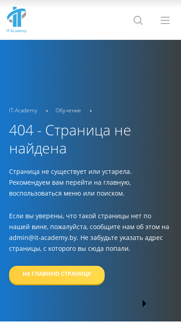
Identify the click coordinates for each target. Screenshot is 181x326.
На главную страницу (57, 274)
